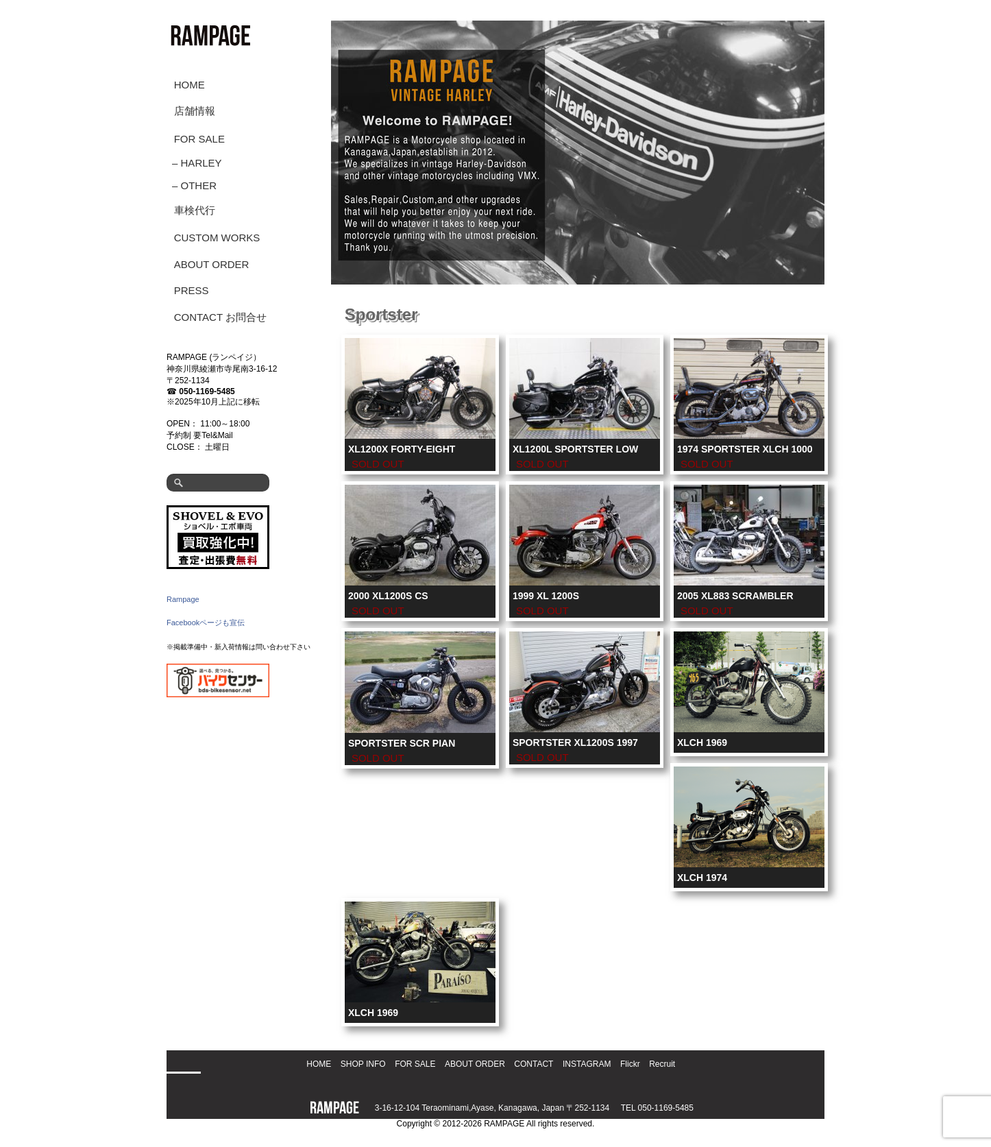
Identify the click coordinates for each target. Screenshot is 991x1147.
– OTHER (194, 185)
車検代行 (194, 210)
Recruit (662, 1064)
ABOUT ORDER (211, 264)
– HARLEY (197, 163)
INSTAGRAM (587, 1064)
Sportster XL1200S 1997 (575, 742)
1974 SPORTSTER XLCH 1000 (745, 449)
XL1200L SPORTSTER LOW (575, 449)
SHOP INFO (363, 1064)
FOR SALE (199, 139)
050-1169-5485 (206, 391)
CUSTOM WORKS (217, 237)
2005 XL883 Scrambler (735, 595)
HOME (189, 84)
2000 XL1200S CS (388, 595)
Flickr (630, 1064)
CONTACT (533, 1064)
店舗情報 (194, 111)
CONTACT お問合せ (220, 317)
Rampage (183, 599)
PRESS (191, 290)
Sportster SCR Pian (401, 743)
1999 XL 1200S (546, 595)
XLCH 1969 (702, 742)
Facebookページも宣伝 (206, 622)
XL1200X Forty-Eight (401, 449)
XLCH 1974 (702, 877)
